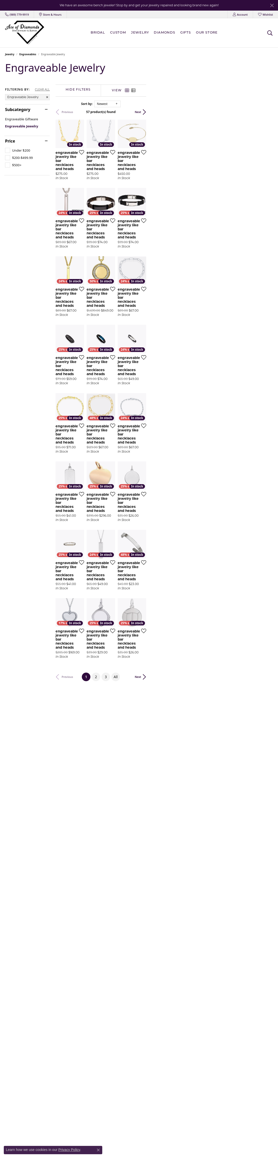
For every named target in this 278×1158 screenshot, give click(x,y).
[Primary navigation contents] (155, 32)
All (179, 917)
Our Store (207, 32)
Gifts (185, 32)
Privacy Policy (69, 1150)
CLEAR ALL (42, 89)
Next (265, 112)
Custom (118, 32)
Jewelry (140, 32)
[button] (240, 14)
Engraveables (27, 54)
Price (10, 141)
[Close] (272, 5)
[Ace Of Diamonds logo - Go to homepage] (25, 32)
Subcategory (17, 109)
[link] (17, 14)
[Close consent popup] (98, 1149)
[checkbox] (17, 150)
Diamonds (164, 32)
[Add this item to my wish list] (122, 194)
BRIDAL (98, 32)
